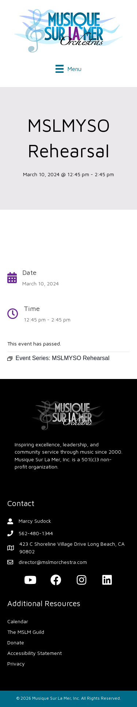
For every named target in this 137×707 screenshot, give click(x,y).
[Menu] (68, 67)
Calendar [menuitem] (17, 621)
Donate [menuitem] (15, 642)
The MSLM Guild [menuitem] (25, 632)
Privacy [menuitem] (16, 663)
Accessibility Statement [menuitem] (34, 653)
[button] (30, 580)
